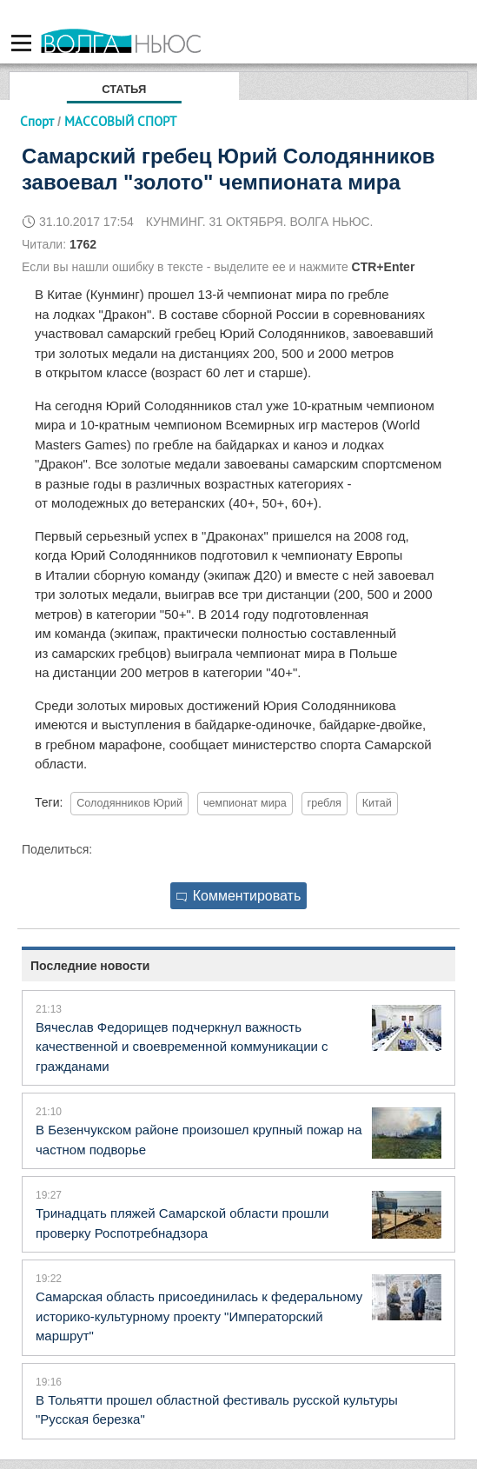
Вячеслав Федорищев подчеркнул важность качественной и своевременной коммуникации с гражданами (182, 1047)
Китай (377, 803)
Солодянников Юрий (129, 803)
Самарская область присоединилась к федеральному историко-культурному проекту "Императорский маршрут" (199, 1316)
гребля (324, 803)
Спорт (37, 121)
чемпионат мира (245, 803)
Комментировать (238, 895)
